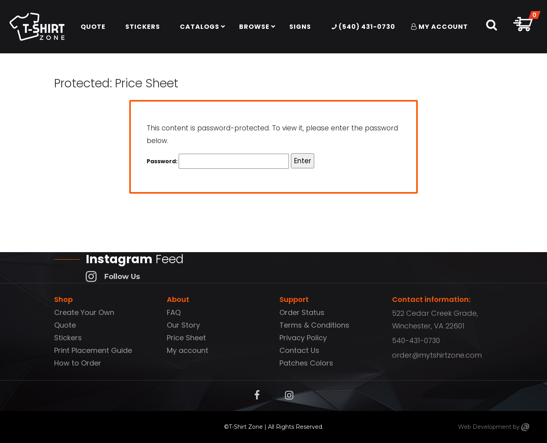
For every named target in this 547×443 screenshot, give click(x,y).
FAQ (174, 312)
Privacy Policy (303, 338)
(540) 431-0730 (363, 26)
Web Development (484, 426)
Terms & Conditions (314, 325)
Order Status (301, 312)
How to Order (77, 363)
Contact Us (299, 350)
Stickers (68, 338)
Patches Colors (306, 363)
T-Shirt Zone (246, 426)
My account (187, 350)
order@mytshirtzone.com (437, 355)
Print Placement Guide (93, 350)
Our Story (183, 325)
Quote (65, 325)
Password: (218, 161)
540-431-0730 (416, 340)
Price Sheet (186, 338)
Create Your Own (84, 312)
